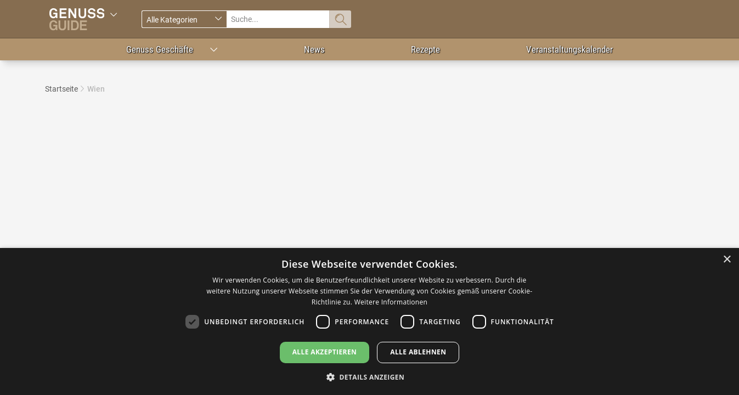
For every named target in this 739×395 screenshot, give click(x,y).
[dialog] (369, 321)
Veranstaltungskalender (569, 49)
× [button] (727, 260)
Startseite (61, 88)
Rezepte (425, 49)
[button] (369, 376)
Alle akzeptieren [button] (324, 352)
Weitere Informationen (391, 302)
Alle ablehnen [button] (418, 352)
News (314, 49)
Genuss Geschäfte (159, 49)
